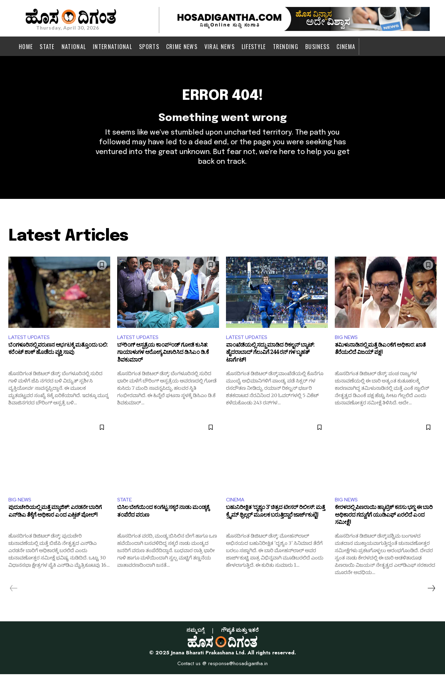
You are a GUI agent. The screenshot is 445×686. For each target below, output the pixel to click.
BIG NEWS (347, 347)
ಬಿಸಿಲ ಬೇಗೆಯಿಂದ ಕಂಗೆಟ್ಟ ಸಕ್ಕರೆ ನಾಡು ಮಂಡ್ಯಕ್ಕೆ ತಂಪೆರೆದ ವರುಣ (163, 525)
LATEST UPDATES (31, 347)
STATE (125, 510)
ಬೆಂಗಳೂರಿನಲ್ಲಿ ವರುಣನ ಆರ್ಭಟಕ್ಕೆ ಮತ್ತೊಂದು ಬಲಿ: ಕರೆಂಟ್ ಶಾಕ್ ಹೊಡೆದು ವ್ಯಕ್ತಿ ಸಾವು (57, 361)
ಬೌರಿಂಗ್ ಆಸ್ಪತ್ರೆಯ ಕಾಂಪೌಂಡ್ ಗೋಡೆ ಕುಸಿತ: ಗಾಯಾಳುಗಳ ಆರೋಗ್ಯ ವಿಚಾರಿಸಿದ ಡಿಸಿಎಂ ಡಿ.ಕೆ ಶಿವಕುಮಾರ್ (163, 365)
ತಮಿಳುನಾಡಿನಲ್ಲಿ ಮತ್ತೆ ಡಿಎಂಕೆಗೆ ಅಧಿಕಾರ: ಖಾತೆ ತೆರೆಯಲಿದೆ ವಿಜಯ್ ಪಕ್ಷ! (380, 361)
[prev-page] (13, 600)
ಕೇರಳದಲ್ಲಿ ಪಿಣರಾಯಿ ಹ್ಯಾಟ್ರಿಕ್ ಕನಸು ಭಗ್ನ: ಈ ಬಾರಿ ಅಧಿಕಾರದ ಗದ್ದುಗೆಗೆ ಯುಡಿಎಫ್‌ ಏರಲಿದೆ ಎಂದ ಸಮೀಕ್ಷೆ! (383, 529)
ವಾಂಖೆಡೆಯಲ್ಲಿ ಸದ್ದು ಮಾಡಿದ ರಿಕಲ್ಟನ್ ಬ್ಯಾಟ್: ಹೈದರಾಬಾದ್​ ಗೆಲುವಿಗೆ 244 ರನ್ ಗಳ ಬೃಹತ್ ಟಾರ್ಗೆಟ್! (270, 365)
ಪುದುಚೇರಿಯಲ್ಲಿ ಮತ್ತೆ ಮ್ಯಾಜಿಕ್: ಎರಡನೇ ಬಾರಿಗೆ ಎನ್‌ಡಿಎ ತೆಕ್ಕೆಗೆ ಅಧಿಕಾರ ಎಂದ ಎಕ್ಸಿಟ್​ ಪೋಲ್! (55, 525)
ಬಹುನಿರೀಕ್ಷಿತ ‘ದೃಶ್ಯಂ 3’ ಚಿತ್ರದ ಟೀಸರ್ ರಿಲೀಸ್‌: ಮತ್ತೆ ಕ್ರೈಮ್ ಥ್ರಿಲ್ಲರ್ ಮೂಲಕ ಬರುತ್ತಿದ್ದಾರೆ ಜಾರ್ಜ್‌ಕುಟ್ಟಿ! (275, 525)
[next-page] (431, 600)
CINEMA (236, 510)
